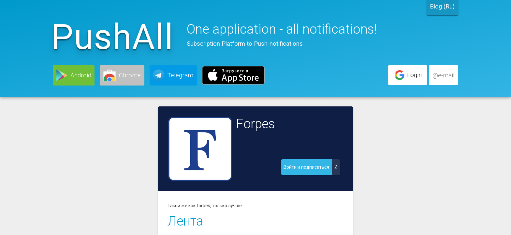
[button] (74, 75)
